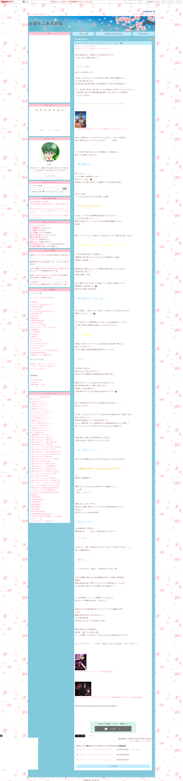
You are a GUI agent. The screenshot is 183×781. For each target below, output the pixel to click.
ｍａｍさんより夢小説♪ (40, 475)
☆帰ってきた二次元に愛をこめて (41, 304)
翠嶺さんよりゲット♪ (39, 409)
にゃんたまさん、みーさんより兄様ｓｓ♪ (46, 473)
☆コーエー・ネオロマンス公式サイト (43, 366)
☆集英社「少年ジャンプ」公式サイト (43, 364)
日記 (36, 14)
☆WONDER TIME (36, 314)
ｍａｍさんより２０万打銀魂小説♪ (44, 490)
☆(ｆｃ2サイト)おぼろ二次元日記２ (42, 298)
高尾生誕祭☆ (36, 507)
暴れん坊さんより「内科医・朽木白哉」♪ (46, 471)
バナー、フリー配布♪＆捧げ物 (40, 397)
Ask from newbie (40, 255)
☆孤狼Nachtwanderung (38, 353)
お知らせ (33, 225)
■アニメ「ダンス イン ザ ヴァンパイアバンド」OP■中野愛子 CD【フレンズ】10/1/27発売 (108, 697)
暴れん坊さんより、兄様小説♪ (42, 440)
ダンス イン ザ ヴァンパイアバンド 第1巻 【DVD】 (94, 672)
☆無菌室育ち (34, 302)
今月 (49, 130)
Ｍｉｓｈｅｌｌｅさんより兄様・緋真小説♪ (47, 447)
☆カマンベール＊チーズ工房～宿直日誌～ (44, 350)
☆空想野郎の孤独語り (37, 320)
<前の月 (41, 130)
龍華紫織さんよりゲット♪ (40, 435)
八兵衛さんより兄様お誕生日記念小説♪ (45, 492)
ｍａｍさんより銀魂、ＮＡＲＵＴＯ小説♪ (46, 485)
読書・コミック (30, 2)
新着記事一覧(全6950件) (113, 34)
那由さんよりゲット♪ (39, 420)
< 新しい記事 (83, 34)
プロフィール (44, 14)
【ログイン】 (150, 14)
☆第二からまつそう (36, 339)
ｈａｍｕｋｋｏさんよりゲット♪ (43, 411)
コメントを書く (145, 741)
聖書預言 (41, 262)
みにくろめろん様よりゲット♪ (42, 423)
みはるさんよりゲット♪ (40, 401)
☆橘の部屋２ (34, 318)
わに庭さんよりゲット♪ (40, 430)
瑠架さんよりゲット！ (39, 406)
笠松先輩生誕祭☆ (38, 499)
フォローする (49, 176)
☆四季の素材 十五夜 (37, 385)
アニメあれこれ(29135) (88, 46)
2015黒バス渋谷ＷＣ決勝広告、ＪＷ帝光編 (46, 516)
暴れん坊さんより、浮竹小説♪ (42, 437)
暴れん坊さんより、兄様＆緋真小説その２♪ (47, 452)
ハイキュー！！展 (36, 519)
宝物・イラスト (35, 399)
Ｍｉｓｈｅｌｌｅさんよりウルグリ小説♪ (46, 483)
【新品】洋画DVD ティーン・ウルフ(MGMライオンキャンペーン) (100, 129)
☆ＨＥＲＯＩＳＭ (36, 341)
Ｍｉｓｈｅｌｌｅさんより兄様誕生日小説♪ (47, 454)
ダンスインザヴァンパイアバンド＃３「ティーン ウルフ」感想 (99, 43)
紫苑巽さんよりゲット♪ (40, 404)
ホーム (30, 14)
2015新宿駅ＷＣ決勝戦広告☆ (42, 514)
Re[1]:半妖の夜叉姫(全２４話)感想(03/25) (53, 268)
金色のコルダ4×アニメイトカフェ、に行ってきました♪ (48, 208)
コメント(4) (135, 749)
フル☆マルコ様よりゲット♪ (41, 425)
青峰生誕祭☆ (36, 504)
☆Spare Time (34, 316)
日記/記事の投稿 (49, 198)
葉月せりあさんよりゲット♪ (41, 428)
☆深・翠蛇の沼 (35, 332)
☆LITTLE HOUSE (36, 380)
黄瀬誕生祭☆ (34, 495)
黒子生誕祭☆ (36, 509)
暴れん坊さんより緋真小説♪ (41, 461)
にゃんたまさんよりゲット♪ (41, 413)
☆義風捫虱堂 (34, 330)
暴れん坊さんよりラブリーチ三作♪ (44, 449)
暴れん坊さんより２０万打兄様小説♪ (44, 466)
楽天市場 (179, 2)
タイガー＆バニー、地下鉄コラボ (43, 521)
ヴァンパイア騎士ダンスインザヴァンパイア (96, 49)
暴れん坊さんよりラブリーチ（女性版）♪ (46, 459)
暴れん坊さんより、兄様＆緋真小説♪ (44, 442)
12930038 (147, 11)
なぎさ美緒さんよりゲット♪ (41, 418)
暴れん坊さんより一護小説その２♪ (44, 464)
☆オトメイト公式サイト (38, 369)
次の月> (57, 130)
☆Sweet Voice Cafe (36, 323)
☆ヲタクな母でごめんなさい (39, 343)
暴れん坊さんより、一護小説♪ (42, 444)
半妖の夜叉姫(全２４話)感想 (39, 202)
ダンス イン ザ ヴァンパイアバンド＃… (96, 749)
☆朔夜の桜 (33, 336)
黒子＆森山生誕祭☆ (39, 511)
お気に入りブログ (49, 222)
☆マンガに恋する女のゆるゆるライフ (43, 311)
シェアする (90, 736)
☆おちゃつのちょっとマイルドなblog (42, 327)
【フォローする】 (138, 14)
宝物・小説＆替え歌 (36, 432)
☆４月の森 (33, 334)
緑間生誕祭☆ (36, 497)
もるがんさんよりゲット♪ (40, 416)
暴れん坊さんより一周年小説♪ (42, 456)
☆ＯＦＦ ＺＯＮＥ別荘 (38, 325)
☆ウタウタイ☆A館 (36, 346)
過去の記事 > (144, 34)
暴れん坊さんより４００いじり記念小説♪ (46, 480)
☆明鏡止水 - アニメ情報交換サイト (42, 355)
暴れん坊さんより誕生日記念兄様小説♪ (45, 488)
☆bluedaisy (34, 382)
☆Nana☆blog (34, 348)
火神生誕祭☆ (36, 502)
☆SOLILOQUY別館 (36, 307)
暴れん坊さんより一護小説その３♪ (44, 468)
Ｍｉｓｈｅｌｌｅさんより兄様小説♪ (44, 478)
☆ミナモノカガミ (36, 309)
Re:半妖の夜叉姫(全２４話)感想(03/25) (47, 275)
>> (152, 2)
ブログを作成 (169, 2)
